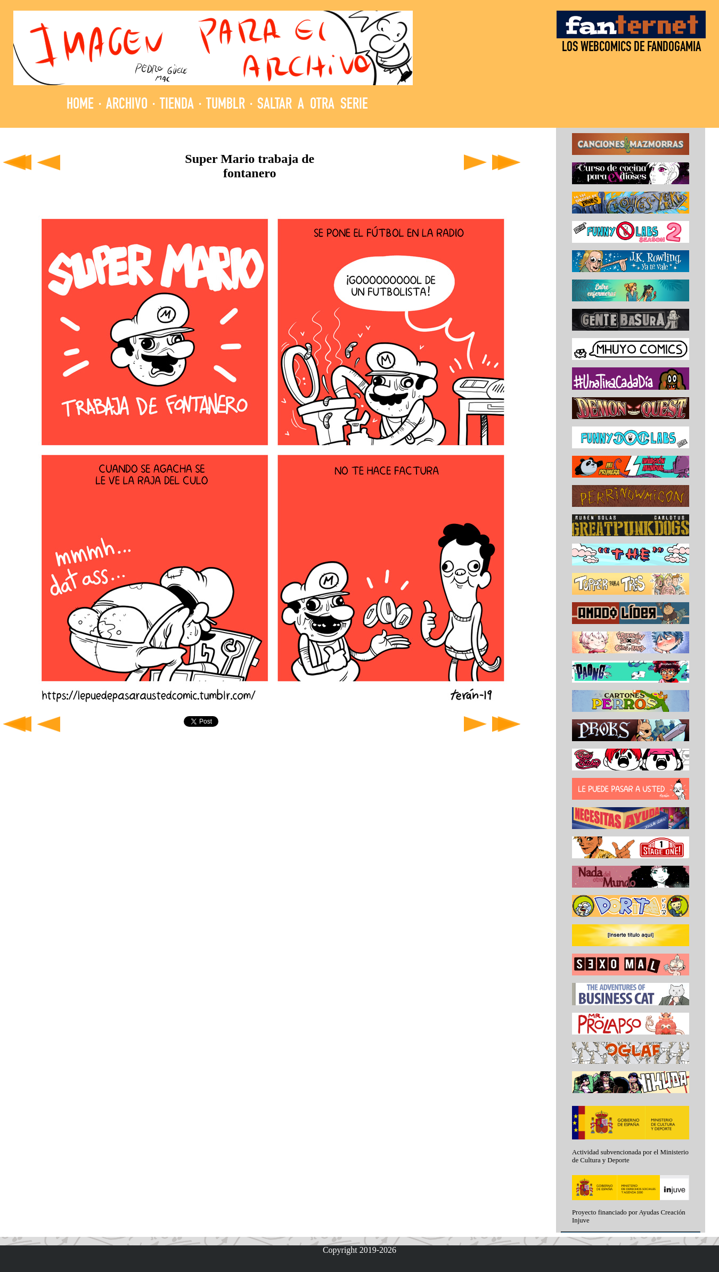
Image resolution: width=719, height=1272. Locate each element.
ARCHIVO (127, 105)
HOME (80, 105)
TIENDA (177, 105)
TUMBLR (225, 105)
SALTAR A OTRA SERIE (312, 105)
